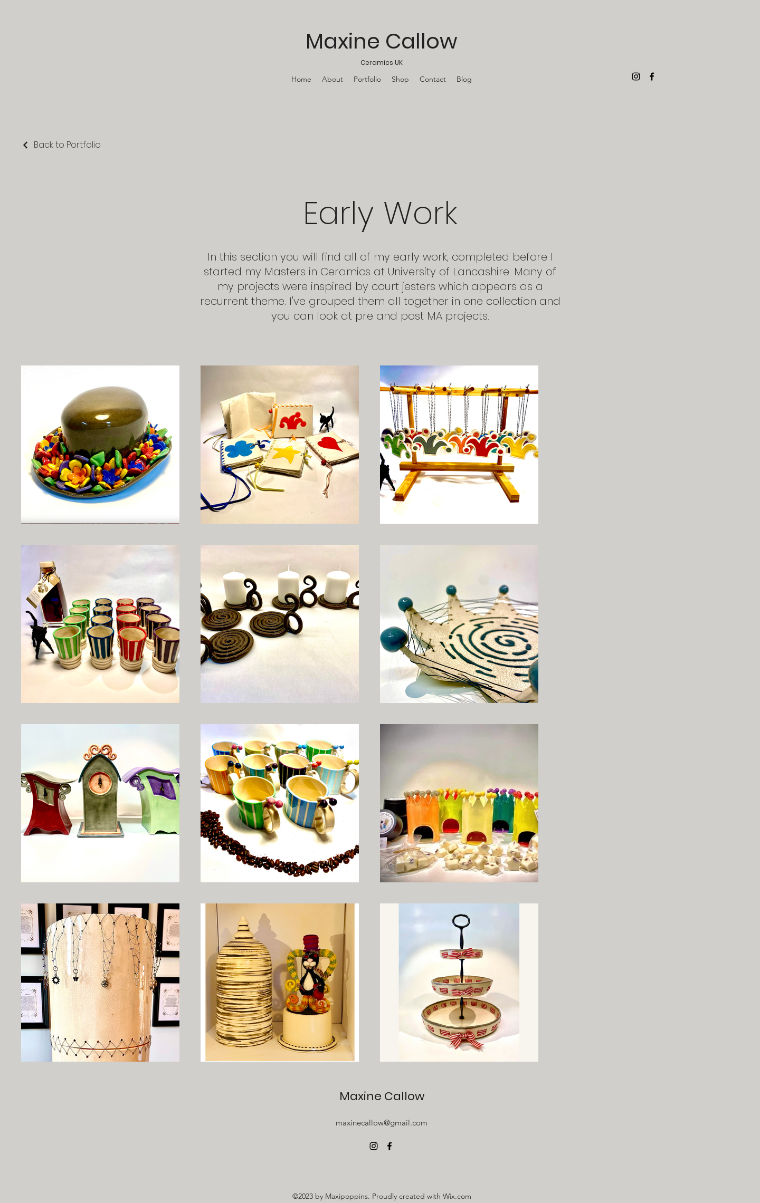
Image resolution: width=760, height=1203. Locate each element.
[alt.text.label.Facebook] (389, 1146)
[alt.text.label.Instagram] (373, 1146)
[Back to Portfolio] (61, 145)
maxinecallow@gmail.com (382, 1123)
